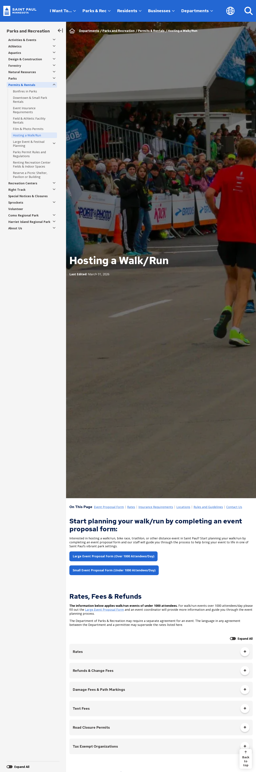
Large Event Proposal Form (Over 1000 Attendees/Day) (113, 556)
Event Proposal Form (109, 507)
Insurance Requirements (155, 507)
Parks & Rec (96, 11)
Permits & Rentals (151, 31)
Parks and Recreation (28, 31)
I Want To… (63, 11)
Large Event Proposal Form (104, 610)
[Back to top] (245, 759)
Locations (183, 507)
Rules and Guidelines (208, 507)
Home (72, 30)
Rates (131, 507)
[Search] (248, 11)
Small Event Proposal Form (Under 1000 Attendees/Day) (114, 570)
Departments (197, 11)
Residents (129, 11)
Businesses (161, 11)
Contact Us (234, 507)
